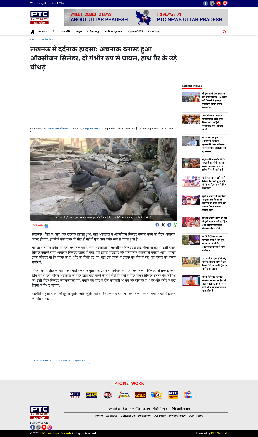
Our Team (160, 415)
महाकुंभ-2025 (135, 32)
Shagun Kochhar (92, 128)
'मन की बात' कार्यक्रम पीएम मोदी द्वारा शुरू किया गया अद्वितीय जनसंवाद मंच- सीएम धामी (213, 122)
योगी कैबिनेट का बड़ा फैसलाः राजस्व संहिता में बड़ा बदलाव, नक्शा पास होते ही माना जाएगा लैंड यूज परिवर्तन (214, 284)
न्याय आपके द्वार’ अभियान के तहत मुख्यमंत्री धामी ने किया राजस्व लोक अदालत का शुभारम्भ (214, 144)
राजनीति (66, 32)
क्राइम (79, 32)
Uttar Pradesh (46, 39)
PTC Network (219, 433)
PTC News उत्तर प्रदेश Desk (57, 128)
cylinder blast (81, 360)
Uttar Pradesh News (42, 360)
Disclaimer (144, 415)
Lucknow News (63, 360)
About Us (111, 415)
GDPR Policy (196, 415)
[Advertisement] (104, 99)
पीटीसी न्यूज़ (93, 32)
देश (54, 32)
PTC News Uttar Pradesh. (55, 433)
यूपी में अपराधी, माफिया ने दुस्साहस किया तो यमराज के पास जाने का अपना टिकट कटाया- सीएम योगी (214, 203)
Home (99, 415)
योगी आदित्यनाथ (114, 32)
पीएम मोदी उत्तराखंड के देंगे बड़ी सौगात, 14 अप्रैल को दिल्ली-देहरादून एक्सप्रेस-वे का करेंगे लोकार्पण (214, 100)
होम (32, 39)
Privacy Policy (177, 415)
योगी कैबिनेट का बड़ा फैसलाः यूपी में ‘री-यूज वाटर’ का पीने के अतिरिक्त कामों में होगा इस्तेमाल (213, 243)
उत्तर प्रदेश (42, 32)
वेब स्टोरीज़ (154, 32)
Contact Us (128, 415)
